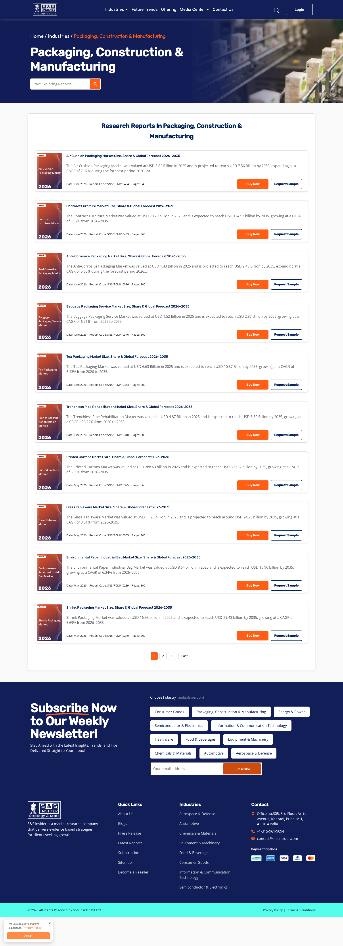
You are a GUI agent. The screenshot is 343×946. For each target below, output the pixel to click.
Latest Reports (130, 871)
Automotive (189, 852)
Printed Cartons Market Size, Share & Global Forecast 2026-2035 (133, 474)
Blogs (122, 852)
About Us (126, 842)
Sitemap (125, 891)
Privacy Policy (273, 939)
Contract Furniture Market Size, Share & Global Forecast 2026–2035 (136, 209)
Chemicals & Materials (197, 862)
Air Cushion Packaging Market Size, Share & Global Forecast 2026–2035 (140, 157)
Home (37, 35)
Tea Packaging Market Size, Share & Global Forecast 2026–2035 (132, 368)
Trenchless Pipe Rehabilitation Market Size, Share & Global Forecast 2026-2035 (148, 421)
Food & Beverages (194, 881)
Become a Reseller (133, 900)
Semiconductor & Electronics (203, 916)
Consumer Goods (194, 891)
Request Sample (285, 185)
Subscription (128, 881)
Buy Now (251, 185)
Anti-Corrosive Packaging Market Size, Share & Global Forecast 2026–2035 (143, 262)
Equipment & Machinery (199, 871)
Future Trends (145, 9)
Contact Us (223, 9)
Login (299, 9)
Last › (189, 683)
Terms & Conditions (300, 939)
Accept (28, 935)
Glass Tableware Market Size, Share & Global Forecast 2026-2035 (133, 526)
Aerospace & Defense (197, 842)
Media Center (192, 9)
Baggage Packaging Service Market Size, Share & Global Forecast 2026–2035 (145, 315)
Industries (114, 9)
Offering (168, 9)
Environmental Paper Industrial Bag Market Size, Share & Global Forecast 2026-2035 (153, 579)
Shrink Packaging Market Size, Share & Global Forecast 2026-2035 (134, 632)
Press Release (129, 862)
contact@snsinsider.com (277, 867)
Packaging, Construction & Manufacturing (126, 35)
